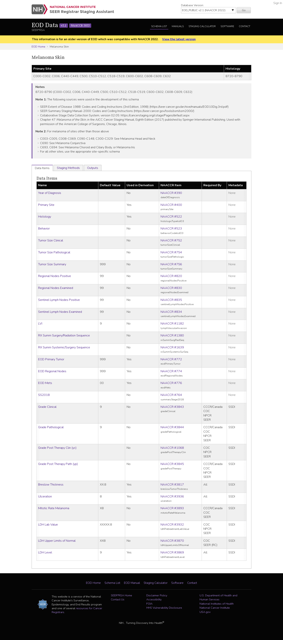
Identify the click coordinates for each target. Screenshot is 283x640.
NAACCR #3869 (172, 552)
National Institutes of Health (217, 604)
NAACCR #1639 (172, 347)
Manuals (178, 26)
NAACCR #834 (171, 312)
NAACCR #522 (171, 216)
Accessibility (154, 599)
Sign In (277, 3)
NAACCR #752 (171, 240)
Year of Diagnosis (49, 193)
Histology (44, 216)
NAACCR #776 (171, 383)
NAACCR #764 (171, 395)
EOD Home (38, 46)
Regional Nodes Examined (55, 288)
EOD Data (61, 25)
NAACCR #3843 (172, 407)
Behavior (44, 228)
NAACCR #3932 (172, 524)
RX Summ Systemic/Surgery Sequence (64, 347)
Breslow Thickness (50, 484)
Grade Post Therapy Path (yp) (58, 464)
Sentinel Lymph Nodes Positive (59, 300)
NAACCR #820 (171, 276)
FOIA (149, 604)
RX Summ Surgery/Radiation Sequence (64, 335)
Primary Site (46, 205)
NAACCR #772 (171, 359)
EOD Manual (132, 583)
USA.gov (205, 612)
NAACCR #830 (171, 288)
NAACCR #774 (171, 371)
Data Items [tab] (42, 168)
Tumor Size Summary (52, 264)
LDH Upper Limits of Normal (57, 541)
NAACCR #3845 (172, 464)
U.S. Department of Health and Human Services (218, 597)
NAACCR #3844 (172, 427)
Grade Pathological (51, 427)
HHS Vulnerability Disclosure (164, 608)
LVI (40, 323)
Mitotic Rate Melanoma (53, 508)
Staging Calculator (202, 26)
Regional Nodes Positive (54, 276)
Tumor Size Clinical (50, 240)
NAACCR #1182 (172, 323)
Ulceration (45, 496)
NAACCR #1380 (172, 335)
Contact (244, 26)
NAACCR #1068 (172, 448)
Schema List (159, 26)
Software (227, 26)
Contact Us (117, 599)
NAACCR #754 (171, 252)
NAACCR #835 (171, 300)
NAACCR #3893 (172, 508)
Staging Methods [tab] (68, 168)
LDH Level (45, 552)
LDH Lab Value (48, 524)
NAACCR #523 (171, 228)
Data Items (46, 178)
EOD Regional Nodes (52, 371)
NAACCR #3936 (172, 496)
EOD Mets (45, 383)
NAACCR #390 (171, 193)
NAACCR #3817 (172, 484)
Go (244, 10)
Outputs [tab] (92, 168)
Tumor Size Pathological (54, 252)
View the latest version (179, 39)
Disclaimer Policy (156, 595)
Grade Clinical (47, 407)
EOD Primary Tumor (51, 359)
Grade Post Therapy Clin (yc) (57, 448)
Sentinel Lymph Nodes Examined (60, 312)
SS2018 (44, 395)
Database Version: (192, 5)
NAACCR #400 (171, 205)
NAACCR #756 (171, 264)
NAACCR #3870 (172, 541)
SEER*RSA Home (121, 595)
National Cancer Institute (215, 608)
